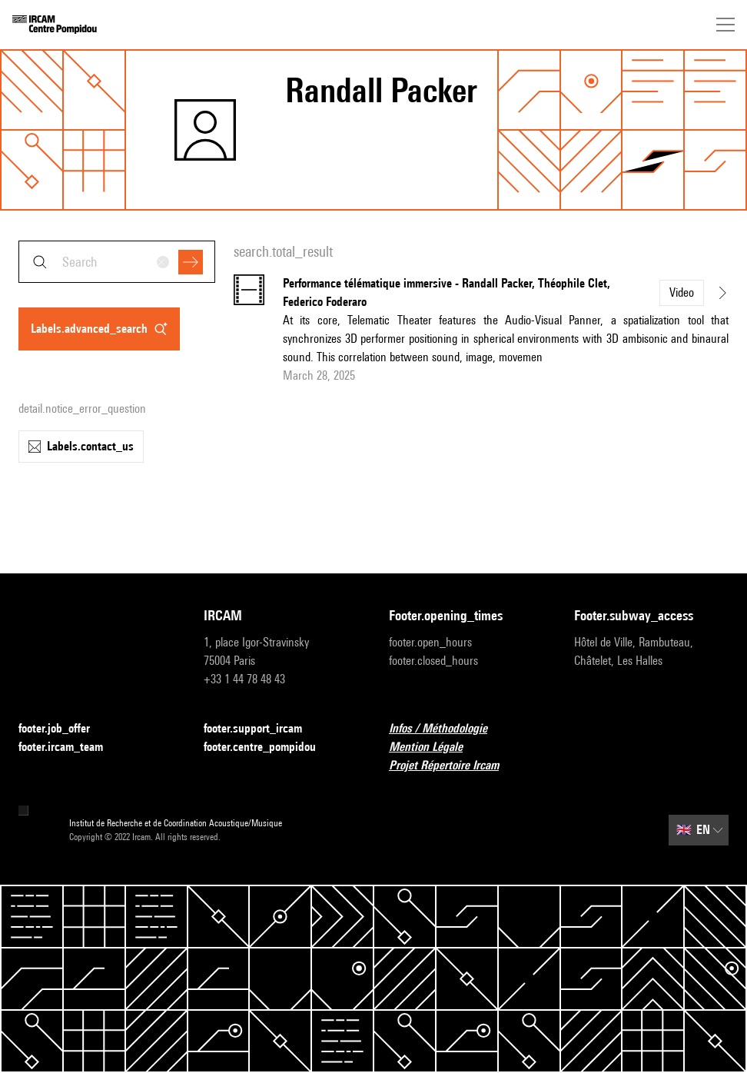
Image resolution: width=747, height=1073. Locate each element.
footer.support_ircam (262, 729)
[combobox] (116, 262)
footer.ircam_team (69, 747)
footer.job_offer (63, 729)
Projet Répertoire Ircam (453, 766)
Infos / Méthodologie (447, 729)
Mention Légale (435, 747)
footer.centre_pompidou (269, 747)
